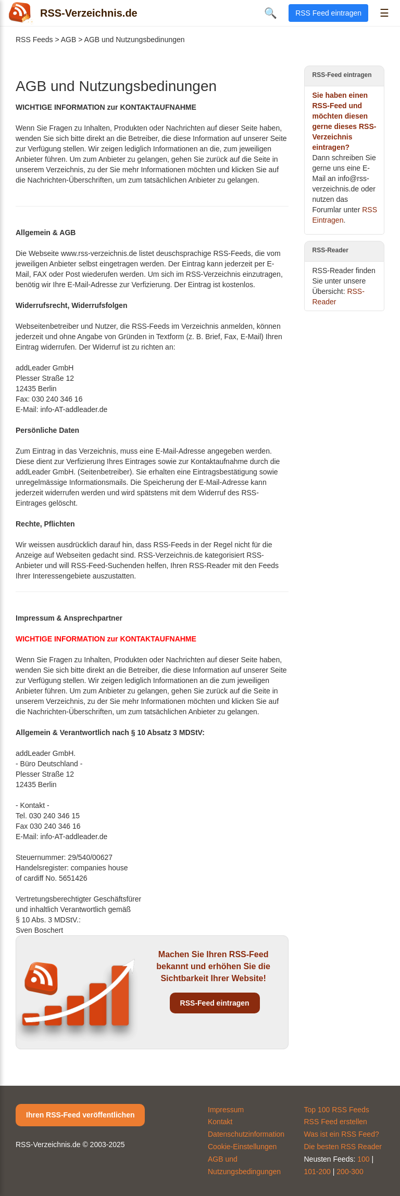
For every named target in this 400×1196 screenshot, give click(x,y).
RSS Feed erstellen (335, 1121)
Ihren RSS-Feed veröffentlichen (80, 1115)
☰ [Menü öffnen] (384, 13)
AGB (69, 39)
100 (363, 1159)
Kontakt (220, 1121)
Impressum (226, 1109)
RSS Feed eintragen (328, 13)
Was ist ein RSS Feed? (341, 1134)
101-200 (317, 1171)
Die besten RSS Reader (343, 1146)
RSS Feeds (34, 39)
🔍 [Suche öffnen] (270, 13)
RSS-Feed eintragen (214, 1003)
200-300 (349, 1171)
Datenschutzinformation (246, 1134)
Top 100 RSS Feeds (336, 1109)
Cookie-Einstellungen (242, 1146)
